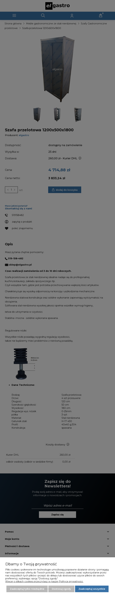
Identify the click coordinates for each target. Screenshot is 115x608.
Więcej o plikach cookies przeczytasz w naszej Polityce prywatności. (44, 581)
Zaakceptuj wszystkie (92, 588)
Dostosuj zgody (61, 588)
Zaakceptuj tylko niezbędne (27, 588)
